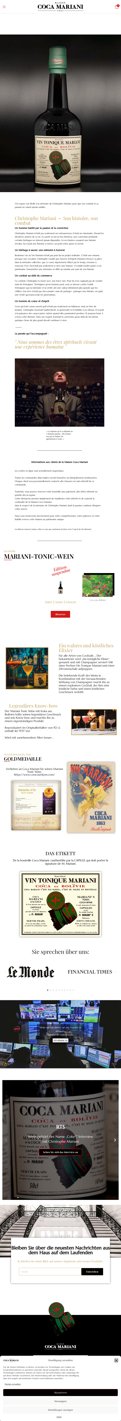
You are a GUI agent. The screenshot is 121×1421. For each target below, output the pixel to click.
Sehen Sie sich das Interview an (60, 1152)
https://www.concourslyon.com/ (34, 774)
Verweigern (60, 1401)
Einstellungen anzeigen (60, 1409)
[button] (116, 1360)
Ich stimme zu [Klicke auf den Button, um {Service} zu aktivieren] (60, 1040)
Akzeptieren (60, 1392)
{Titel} (59, 1417)
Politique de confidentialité (60, 1034)
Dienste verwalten (13, 1384)
